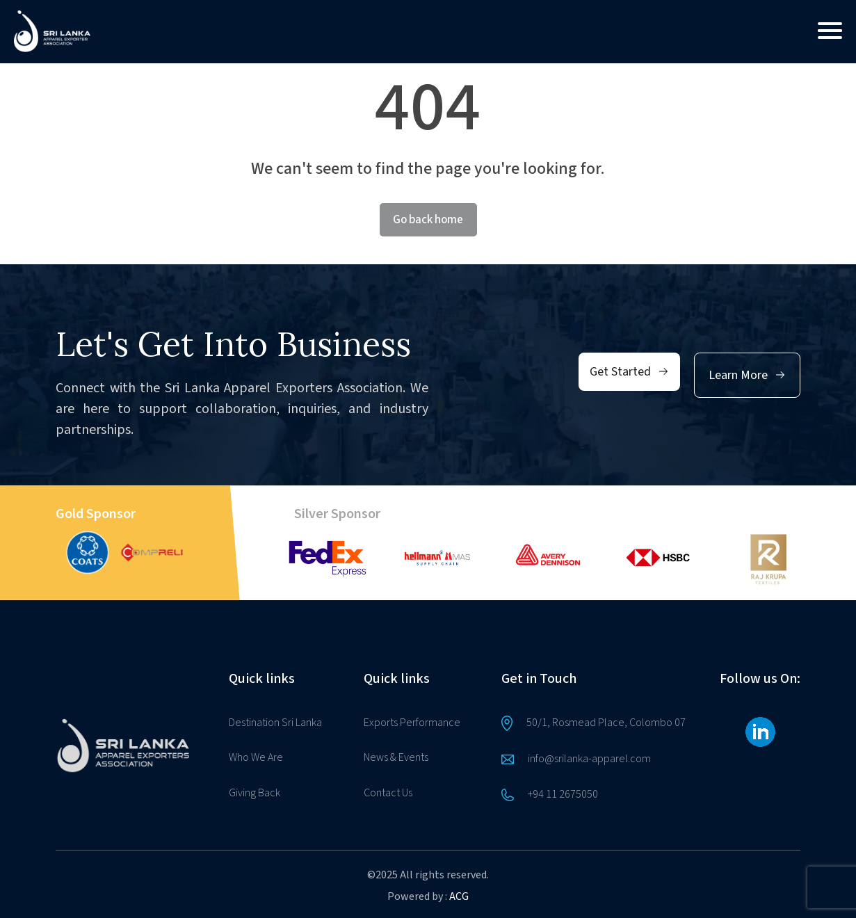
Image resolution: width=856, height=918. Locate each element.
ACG (459, 896)
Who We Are (256, 757)
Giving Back (254, 792)
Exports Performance (412, 722)
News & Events (396, 757)
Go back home (428, 219)
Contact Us (388, 792)
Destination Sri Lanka (275, 722)
